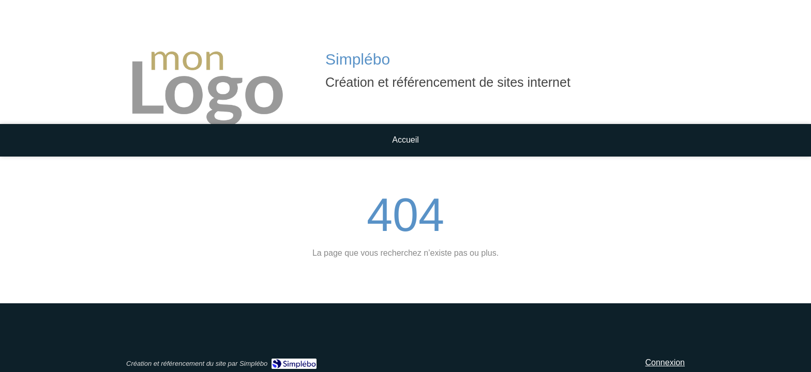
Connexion (665, 362)
